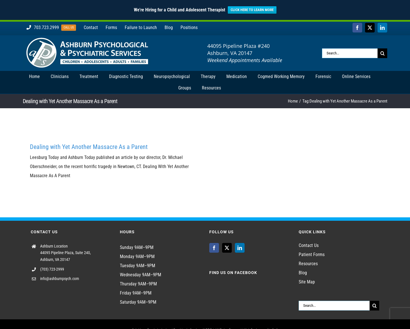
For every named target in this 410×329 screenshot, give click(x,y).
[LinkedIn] (240, 248)
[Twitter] (227, 248)
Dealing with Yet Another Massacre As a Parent (89, 146)
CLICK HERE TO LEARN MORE (252, 10)
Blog (303, 272)
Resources (308, 263)
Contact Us (309, 245)
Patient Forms (312, 254)
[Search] (382, 53)
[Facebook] (214, 248)
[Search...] (350, 53)
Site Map (307, 282)
